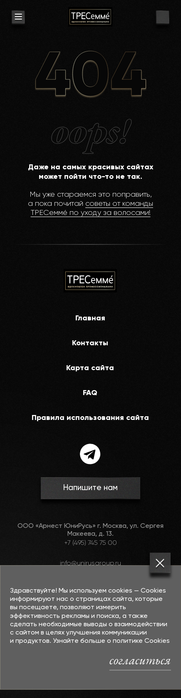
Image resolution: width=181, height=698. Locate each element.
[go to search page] (162, 18)
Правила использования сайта (90, 418)
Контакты (90, 343)
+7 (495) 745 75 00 (90, 543)
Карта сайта (90, 368)
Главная (90, 318)
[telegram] (90, 454)
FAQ (90, 393)
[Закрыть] (160, 563)
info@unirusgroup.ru (90, 563)
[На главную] (90, 17)
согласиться (140, 660)
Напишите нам (90, 488)
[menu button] (18, 18)
